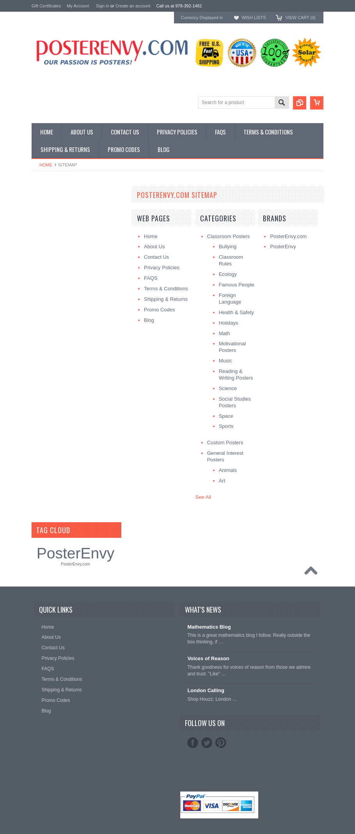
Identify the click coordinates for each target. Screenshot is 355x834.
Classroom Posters (53, 206)
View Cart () (301, 17)
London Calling (205, 690)
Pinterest (220, 742)
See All (203, 497)
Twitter (206, 742)
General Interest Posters (59, 219)
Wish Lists (253, 17)
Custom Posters (49, 212)
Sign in (102, 6)
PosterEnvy (75, 553)
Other (38, 225)
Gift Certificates (46, 6)
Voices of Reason (208, 658)
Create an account (133, 6)
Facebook (192, 742)
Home (45, 165)
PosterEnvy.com (75, 564)
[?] (80, 530)
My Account (78, 6)
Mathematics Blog (209, 627)
